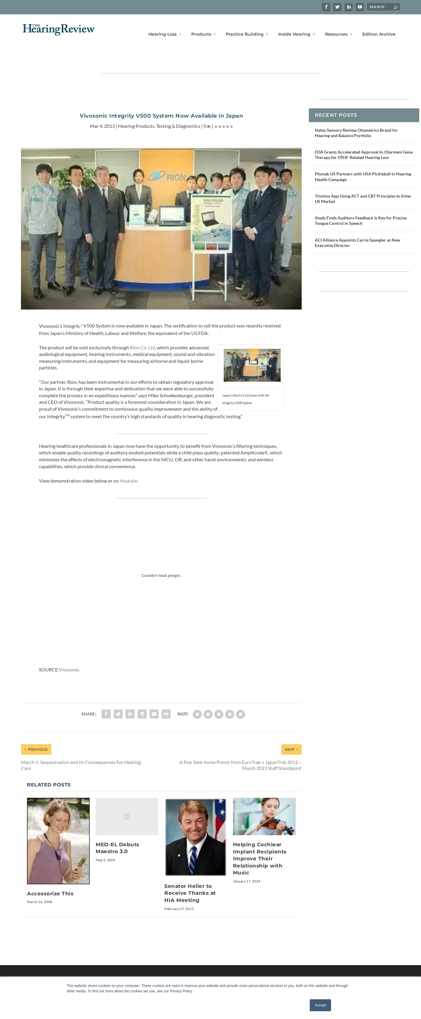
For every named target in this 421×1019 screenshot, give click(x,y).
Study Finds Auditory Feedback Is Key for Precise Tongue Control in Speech (361, 203)
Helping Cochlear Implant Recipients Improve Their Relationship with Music (260, 841)
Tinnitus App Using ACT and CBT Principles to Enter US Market (363, 181)
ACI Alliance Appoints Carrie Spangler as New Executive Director (357, 225)
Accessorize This (50, 876)
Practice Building (245, 26)
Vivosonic (69, 652)
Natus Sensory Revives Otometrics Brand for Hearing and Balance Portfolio (356, 115)
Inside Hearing (294, 26)
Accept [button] (320, 1005)
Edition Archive (379, 26)
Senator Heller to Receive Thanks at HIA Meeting (190, 875)
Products (201, 26)
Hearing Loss (162, 26)
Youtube (128, 463)
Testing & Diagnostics (178, 108)
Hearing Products (136, 108)
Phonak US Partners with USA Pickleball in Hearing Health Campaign (363, 159)
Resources (336, 26)
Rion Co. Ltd (142, 330)
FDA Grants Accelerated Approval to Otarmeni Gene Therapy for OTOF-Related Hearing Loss (364, 137)
